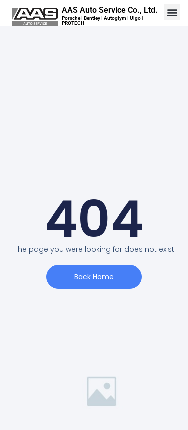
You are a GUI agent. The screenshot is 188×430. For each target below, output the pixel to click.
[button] (172, 12)
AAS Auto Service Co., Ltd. (110, 10)
